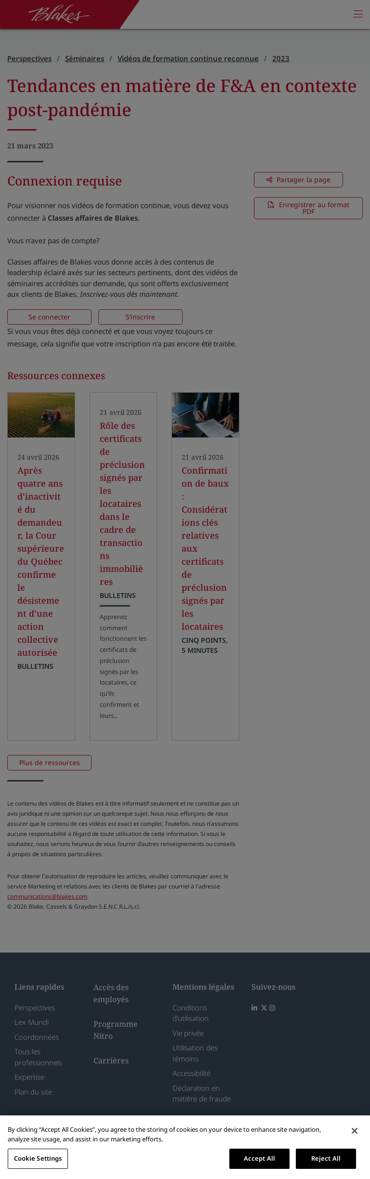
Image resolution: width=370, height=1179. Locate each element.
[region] (185, 1147)
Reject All (326, 1158)
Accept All (259, 1158)
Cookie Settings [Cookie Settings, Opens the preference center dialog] (38, 1158)
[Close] (354, 1130)
